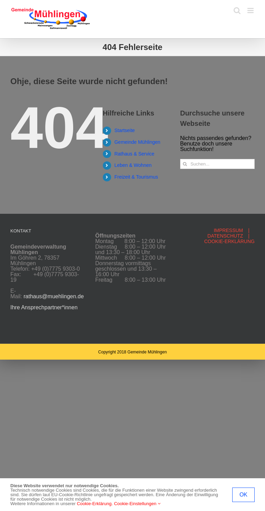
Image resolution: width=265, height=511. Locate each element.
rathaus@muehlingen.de (53, 296)
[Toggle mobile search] (237, 10)
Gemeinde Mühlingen (137, 142)
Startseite (124, 130)
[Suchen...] (217, 164)
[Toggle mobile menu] (251, 10)
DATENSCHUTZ (225, 235)
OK (243, 495)
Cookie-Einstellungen (137, 503)
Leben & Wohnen (132, 165)
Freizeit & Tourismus (136, 177)
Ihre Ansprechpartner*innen (44, 307)
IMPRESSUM (228, 230)
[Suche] (185, 164)
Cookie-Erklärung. (95, 503)
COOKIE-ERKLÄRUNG (229, 241)
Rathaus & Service (134, 154)
